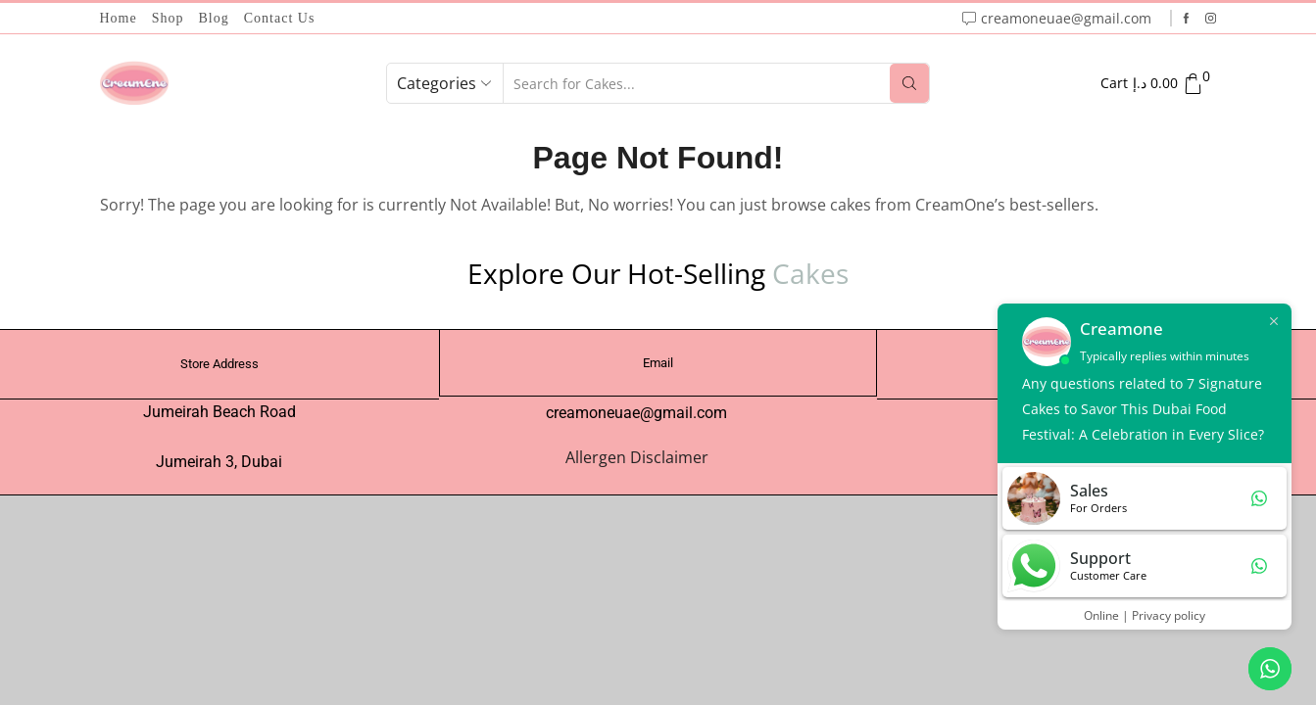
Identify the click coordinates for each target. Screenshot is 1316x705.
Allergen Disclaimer (636, 457)
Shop (168, 18)
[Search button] (909, 83)
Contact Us (280, 18)
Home (118, 18)
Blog (214, 18)
